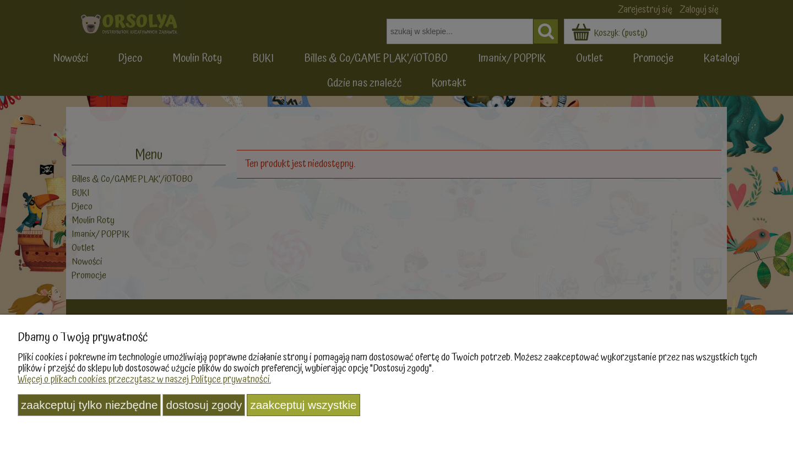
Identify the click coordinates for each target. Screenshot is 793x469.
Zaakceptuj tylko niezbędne (89, 404)
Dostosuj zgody (204, 404)
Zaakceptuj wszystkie (303, 404)
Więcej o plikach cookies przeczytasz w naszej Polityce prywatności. (144, 379)
